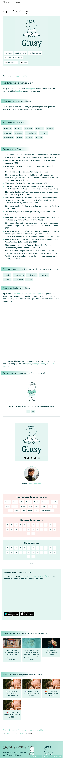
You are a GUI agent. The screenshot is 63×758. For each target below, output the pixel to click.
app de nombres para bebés (35, 576)
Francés (39, 128)
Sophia (7, 502)
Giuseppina (30, 88)
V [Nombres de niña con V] (45, 529)
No (33, 411)
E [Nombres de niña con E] (24, 525)
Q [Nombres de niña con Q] (24, 529)
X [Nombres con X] (54, 552)
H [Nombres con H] (37, 548)
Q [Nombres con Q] (24, 552)
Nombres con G (20, 53)
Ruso (19, 138)
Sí (28, 411)
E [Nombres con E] (24, 548)
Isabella (54, 502)
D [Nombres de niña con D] (20, 525)
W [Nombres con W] (50, 552)
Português (8, 138)
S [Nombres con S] (33, 552)
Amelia (15, 506)
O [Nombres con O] (16, 552)
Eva (55, 506)
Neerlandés (31, 133)
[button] (17, 440)
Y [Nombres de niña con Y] (28, 534)
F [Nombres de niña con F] (28, 525)
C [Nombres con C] (16, 548)
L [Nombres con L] (54, 548)
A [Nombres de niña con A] (7, 525)
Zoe (23, 511)
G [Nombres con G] (33, 548)
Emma (8, 280)
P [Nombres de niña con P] (20, 529)
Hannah (23, 506)
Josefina (18, 91)
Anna (30, 280)
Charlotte (45, 502)
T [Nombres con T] (37, 552)
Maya (17, 511)
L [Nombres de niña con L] (54, 525)
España (28, 364)
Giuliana (45, 275)
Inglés (50, 128)
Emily (7, 506)
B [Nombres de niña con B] (11, 525)
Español (28, 128)
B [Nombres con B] (11, 548)
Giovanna (19, 280)
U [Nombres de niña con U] (41, 529)
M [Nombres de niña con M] (7, 529)
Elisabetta (32, 275)
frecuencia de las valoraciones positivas (29, 293)
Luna (10, 511)
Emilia (36, 502)
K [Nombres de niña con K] (50, 525)
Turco (39, 138)
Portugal (35, 364)
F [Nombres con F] (28, 548)
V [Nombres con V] (45, 552)
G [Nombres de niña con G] (33, 525)
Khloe (44, 506)
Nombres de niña (35, 53)
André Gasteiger (34, 484)
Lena (36, 511)
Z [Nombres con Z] (33, 557)
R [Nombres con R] (28, 552)
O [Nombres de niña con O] (16, 529)
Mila (30, 506)
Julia (36, 506)
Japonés (18, 133)
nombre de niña (20, 76)
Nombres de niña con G (13, 57)
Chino (18, 128)
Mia (22, 502)
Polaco (43, 133)
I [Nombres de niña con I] (41, 525)
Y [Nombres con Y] (28, 557)
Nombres (8, 53)
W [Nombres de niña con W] (50, 529)
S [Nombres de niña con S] (33, 529)
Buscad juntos (36, 756)
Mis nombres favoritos (52, 756)
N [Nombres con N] (11, 552)
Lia (50, 506)
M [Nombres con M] (7, 552)
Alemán (7, 128)
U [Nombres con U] (41, 552)
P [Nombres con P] (20, 552)
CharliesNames (9, 730)
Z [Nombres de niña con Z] (33, 534)
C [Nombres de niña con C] (16, 525)
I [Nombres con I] (41, 548)
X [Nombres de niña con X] (54, 529)
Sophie (28, 502)
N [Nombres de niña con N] (11, 529)
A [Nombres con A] (7, 548)
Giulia (8, 275)
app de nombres (16, 752)
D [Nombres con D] (20, 548)
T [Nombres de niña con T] (37, 529)
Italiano (7, 133)
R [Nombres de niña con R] (28, 529)
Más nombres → (47, 511)
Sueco (29, 138)
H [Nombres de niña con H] (37, 525)
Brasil (42, 364)
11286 (24, 62)
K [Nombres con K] (50, 548)
